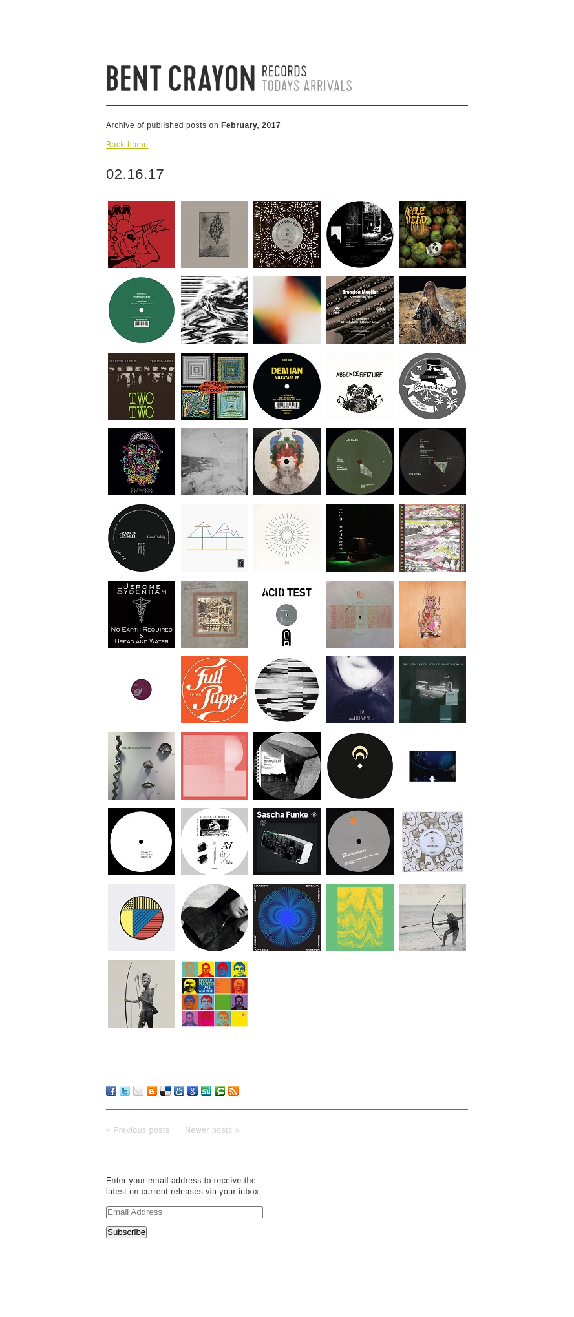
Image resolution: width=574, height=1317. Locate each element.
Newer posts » (212, 1130)
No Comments (431, 1114)
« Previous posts (137, 1130)
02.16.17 (135, 174)
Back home (127, 144)
